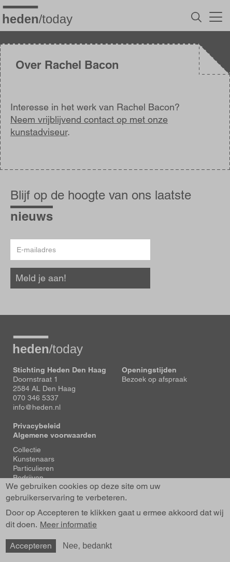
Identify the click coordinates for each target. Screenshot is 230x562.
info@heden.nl (37, 407)
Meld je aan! (41, 277)
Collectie (27, 449)
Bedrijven (28, 477)
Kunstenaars (33, 459)
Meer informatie (68, 524)
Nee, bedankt (87, 545)
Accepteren (31, 546)
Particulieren (33, 468)
